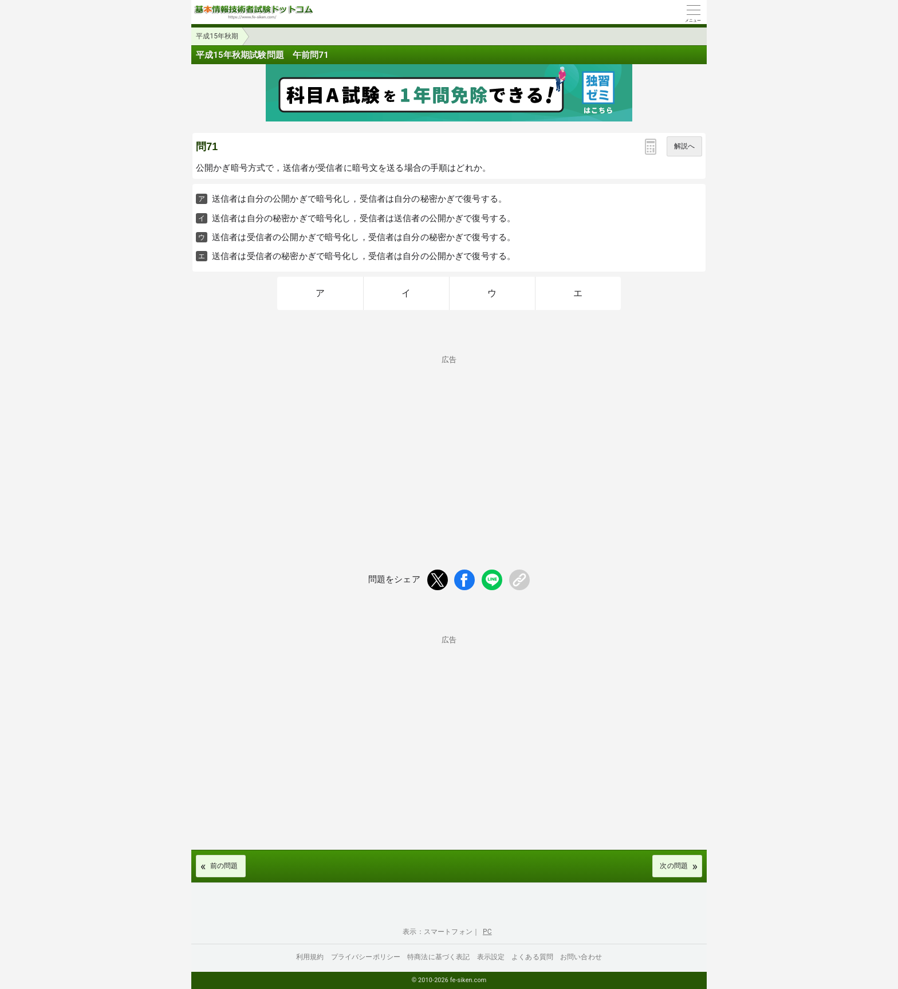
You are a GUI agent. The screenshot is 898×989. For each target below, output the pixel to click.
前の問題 (224, 866)
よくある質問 (532, 957)
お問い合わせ (581, 957)
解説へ (684, 146)
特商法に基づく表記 (438, 957)
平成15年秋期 (217, 36)
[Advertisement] (449, 443)
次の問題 (674, 866)
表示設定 (491, 957)
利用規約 (310, 957)
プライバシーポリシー (366, 957)
